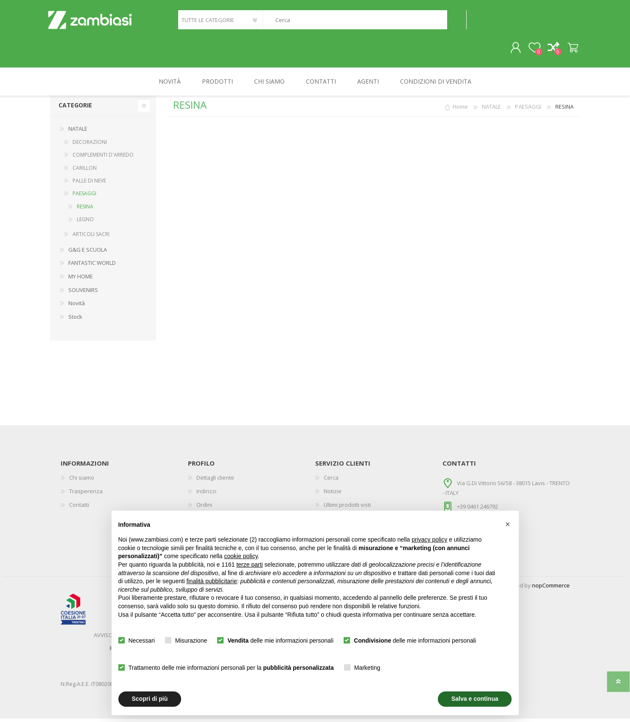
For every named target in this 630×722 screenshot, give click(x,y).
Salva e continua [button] (474, 698)
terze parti (249, 564)
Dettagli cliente (215, 481)
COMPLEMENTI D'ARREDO (103, 158)
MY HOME (80, 280)
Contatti (79, 507)
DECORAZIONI (90, 145)
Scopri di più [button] (150, 698)
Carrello (570, 49)
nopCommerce (551, 589)
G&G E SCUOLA (87, 252)
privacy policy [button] (429, 539)
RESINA (85, 209)
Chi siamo (81, 481)
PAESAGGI (84, 196)
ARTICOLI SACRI (91, 237)
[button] (508, 524)
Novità (76, 306)
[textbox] (354, 21)
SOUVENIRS (83, 293)
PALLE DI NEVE (89, 183)
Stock (75, 319)
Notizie (333, 494)
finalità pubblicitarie (212, 581)
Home (460, 110)
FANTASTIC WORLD (92, 266)
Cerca (456, 21)
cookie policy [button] (241, 556)
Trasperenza (86, 494)
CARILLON (85, 170)
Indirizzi (206, 494)
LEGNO (85, 222)
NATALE (77, 132)
